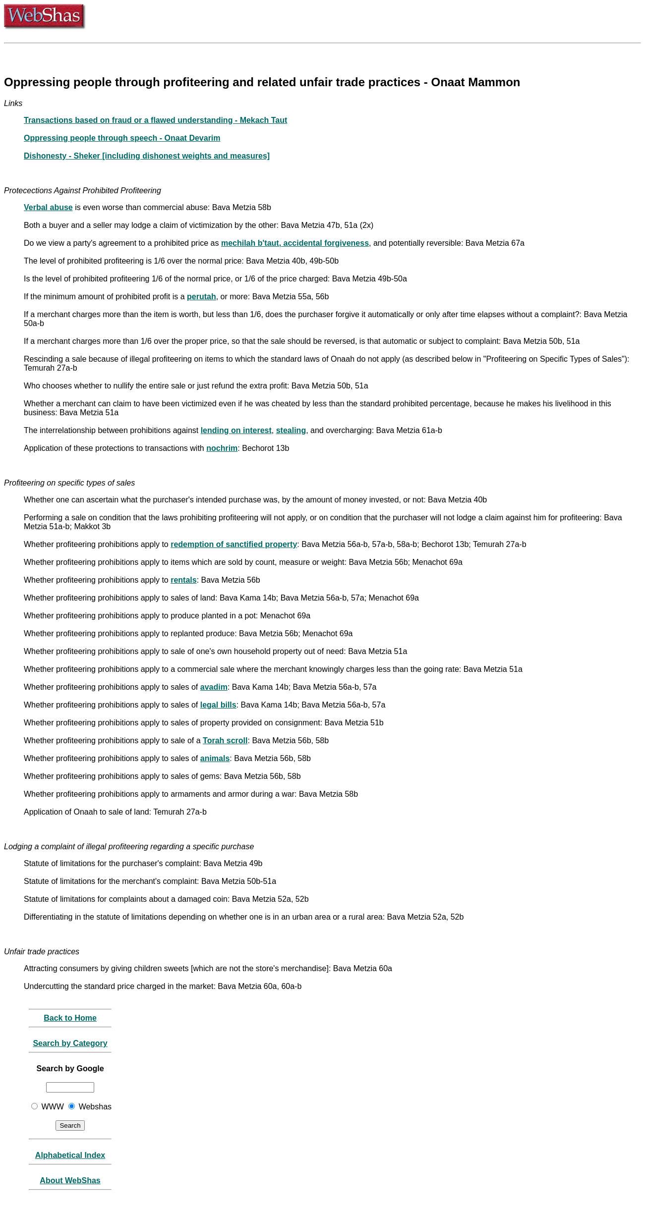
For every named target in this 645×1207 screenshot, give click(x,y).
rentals (183, 580)
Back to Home (70, 1018)
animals (215, 758)
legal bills (218, 705)
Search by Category (70, 1043)
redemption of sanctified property (234, 544)
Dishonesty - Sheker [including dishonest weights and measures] (147, 156)
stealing (291, 430)
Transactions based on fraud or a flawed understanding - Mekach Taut (155, 120)
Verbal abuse (48, 207)
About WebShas (70, 1180)
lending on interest (236, 430)
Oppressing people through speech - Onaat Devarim (122, 138)
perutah (201, 296)
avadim (214, 687)
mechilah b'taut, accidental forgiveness (295, 243)
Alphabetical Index (70, 1155)
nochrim (221, 448)
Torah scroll (225, 740)
